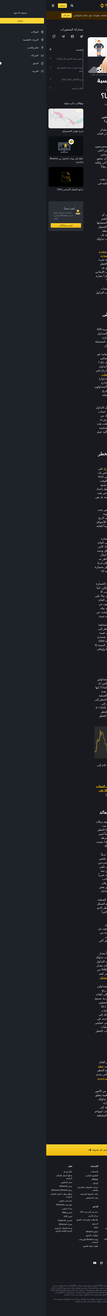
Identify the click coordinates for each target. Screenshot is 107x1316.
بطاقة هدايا (73, 1191)
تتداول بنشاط (74, 259)
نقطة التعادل (90, 1018)
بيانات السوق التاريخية (43, 1194)
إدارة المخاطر (70, 251)
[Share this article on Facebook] (26, 36)
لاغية (80, 489)
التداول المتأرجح (88, 218)
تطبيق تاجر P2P (71, 1225)
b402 (75, 1247)
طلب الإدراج (73, 1235)
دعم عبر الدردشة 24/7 (43, 1212)
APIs (50, 1227)
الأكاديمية (74, 1187)
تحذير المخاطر (98, 1215)
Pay (76, 1179)
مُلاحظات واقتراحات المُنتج (41, 1220)
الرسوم (49, 1224)
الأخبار (101, 1183)
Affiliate (48, 1179)
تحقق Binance (46, 1231)
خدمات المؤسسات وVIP (68, 1239)
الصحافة (100, 1187)
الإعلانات (100, 1179)
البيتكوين (86, 472)
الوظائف (100, 1175)
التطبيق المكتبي (45, 1175)
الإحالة (49, 1183)
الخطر (78, 222)
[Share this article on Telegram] (17, 36)
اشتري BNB (21, 1212)
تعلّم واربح (22, 1171)
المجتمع (101, 1211)
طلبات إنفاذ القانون (44, 1246)
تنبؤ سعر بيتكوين (19, 1201)
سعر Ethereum (19, 1186)
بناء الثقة (100, 1203)
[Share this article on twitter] (35, 36)
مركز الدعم (47, 1216)
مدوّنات (101, 1207)
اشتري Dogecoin (19, 1220)
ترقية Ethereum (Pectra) (15, 1190)
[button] (6, 5)
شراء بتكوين (21, 1208)
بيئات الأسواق (86, 1115)
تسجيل (16, 5)
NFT (76, 1199)
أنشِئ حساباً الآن (19, 225)
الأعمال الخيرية (72, 1211)
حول (102, 1171)
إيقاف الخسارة (63, 255)
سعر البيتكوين (20, 1182)
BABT (75, 1203)
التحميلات (48, 1171)
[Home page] (62, 5)
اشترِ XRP (21, 1216)
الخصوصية (99, 1199)
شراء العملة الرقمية (69, 1175)
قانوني (101, 1191)
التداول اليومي (67, 214)
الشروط (100, 1195)
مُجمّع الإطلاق (72, 1195)
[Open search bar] (24, 5)
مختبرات (74, 1243)
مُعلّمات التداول (45, 1235)
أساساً (84, 230)
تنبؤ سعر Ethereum (18, 1204)
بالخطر (94, 1099)
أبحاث (75, 1207)
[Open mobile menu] (6, 5)
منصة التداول (72, 1171)
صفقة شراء (64, 468)
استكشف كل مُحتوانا (53, 1150)
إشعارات (100, 1219)
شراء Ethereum (19, 1224)
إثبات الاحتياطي (45, 1198)
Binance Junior (71, 1183)
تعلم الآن (20, 15)
